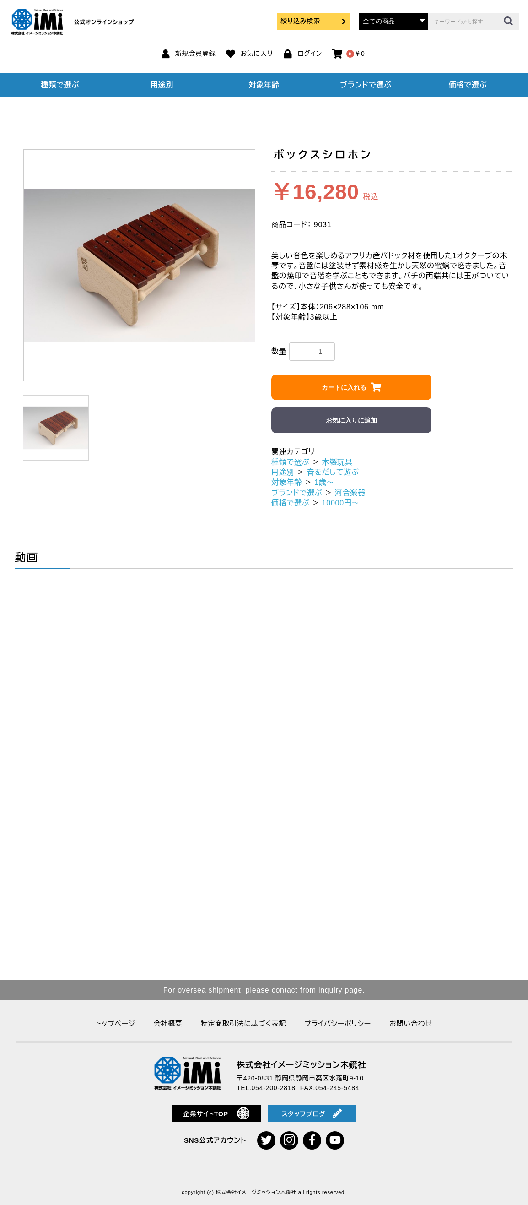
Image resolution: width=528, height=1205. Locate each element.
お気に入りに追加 (351, 420)
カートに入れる (344, 387)
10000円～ (341, 503)
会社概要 (168, 1023)
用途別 (162, 85)
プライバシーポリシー (337, 1023)
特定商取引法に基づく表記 (243, 1023)
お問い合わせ (410, 1023)
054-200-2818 (274, 1087)
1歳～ (324, 482)
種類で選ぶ (60, 85)
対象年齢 (263, 85)
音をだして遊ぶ (333, 472)
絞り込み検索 (313, 21)
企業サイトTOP (216, 1113)
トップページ (115, 1023)
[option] (139, 265)
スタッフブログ (311, 1113)
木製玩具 (337, 462)
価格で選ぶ (468, 85)
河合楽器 (350, 493)
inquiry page (340, 990)
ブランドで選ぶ (366, 85)
